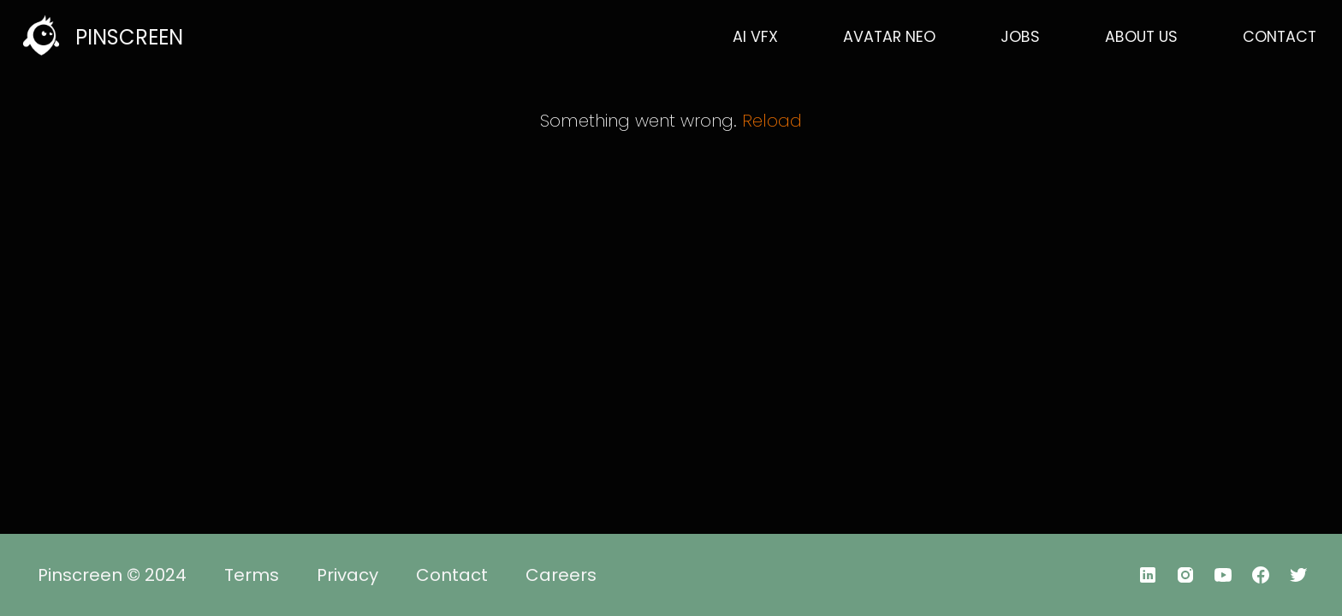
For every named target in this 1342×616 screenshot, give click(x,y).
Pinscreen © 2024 (112, 575)
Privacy (347, 575)
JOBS (1020, 37)
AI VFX (755, 37)
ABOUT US (1141, 37)
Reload (772, 121)
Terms (251, 575)
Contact (452, 575)
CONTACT (1279, 37)
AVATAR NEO (889, 37)
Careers (561, 575)
